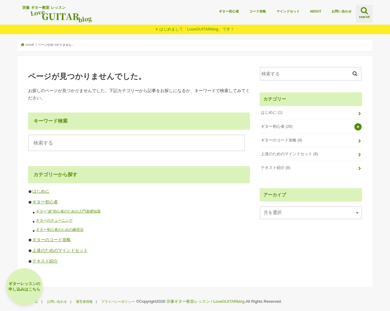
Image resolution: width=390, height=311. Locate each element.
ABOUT (315, 11)
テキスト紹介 (45, 261)
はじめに (40, 191)
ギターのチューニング (54, 220)
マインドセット (288, 11)
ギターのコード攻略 (51, 239)
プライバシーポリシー (118, 301)
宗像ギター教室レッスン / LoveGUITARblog (205, 301)
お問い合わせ (342, 11)
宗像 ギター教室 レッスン (60, 14)
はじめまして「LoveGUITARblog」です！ (196, 29)
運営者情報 (84, 301)
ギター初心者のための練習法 (59, 229)
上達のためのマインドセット (60, 250)
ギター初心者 (229, 11)
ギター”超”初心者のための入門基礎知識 (68, 211)
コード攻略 (257, 11)
